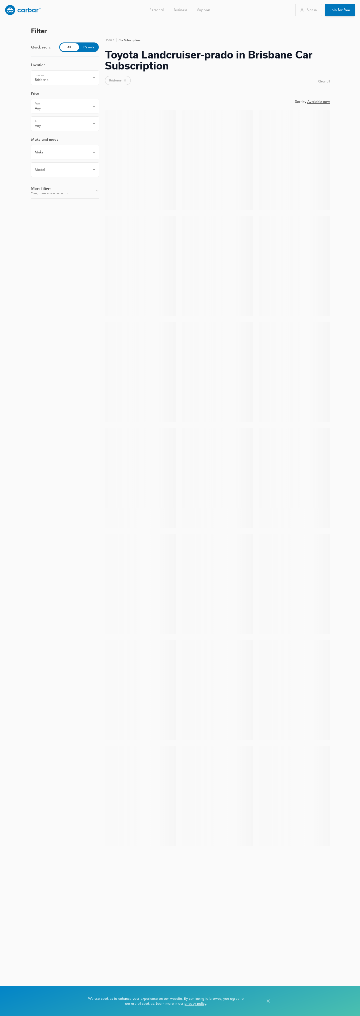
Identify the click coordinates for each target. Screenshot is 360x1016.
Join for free (340, 9)
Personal (157, 9)
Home (110, 40)
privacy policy (195, 1003)
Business (180, 9)
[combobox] (65, 78)
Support (203, 9)
